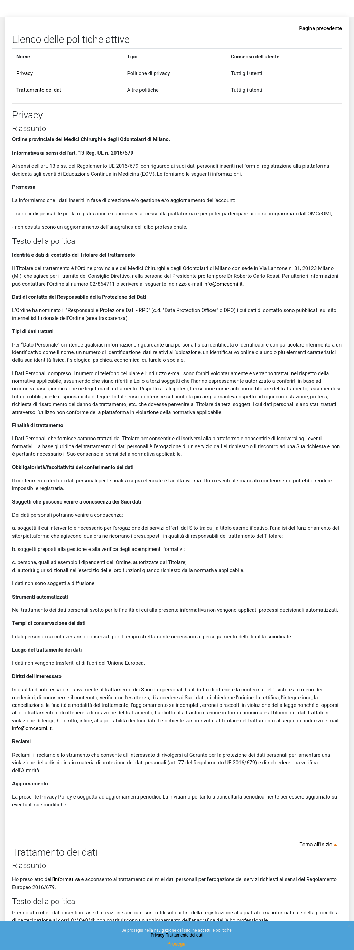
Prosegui (177, 944)
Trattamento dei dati (39, 90)
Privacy (24, 73)
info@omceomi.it (223, 284)
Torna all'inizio (319, 844)
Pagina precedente (320, 28)
